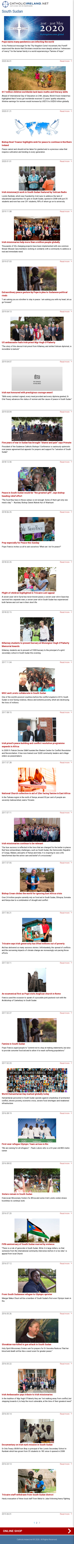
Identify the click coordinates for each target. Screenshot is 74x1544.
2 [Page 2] (36, 1523)
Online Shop (37, 1531)
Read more (65, 61)
